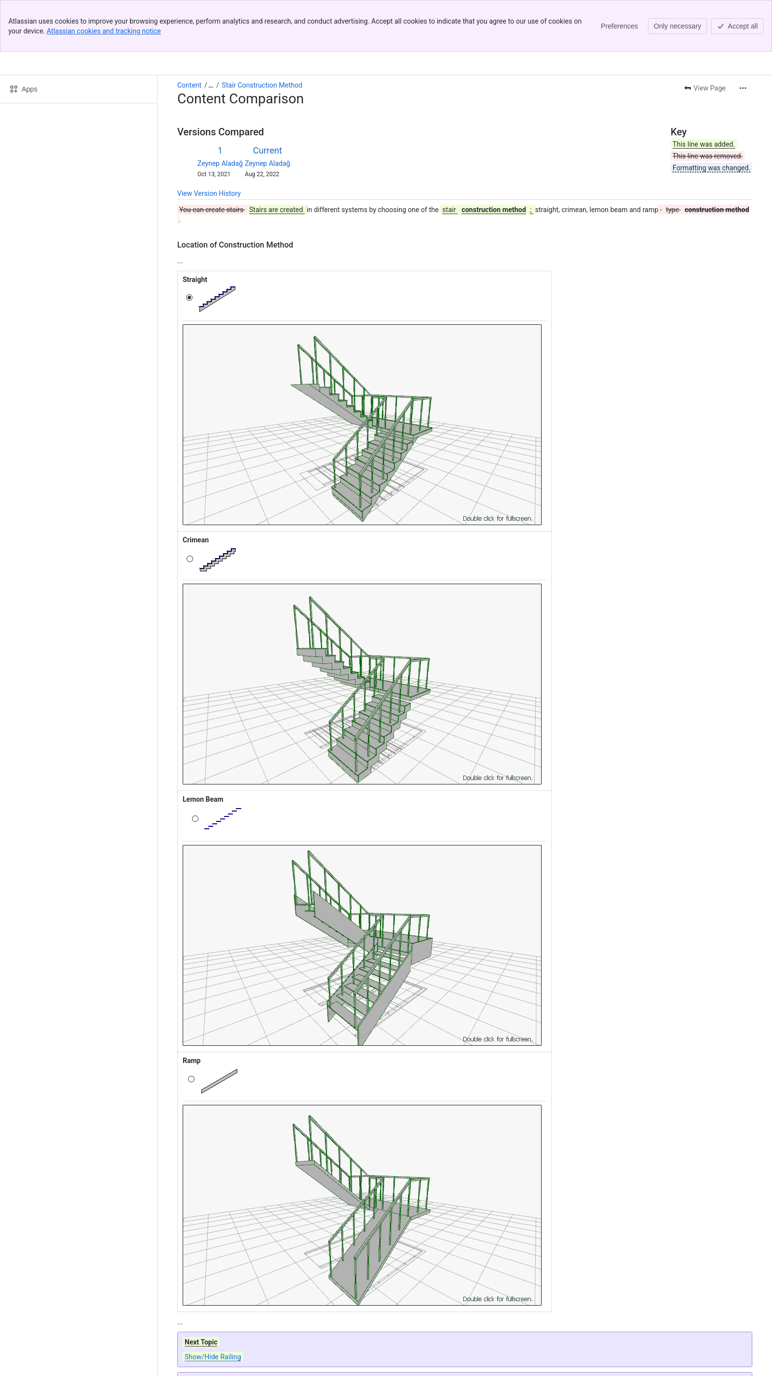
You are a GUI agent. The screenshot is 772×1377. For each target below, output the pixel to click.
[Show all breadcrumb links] (210, 33)
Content (189, 33)
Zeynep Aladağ (220, 112)
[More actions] (743, 36)
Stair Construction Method (262, 33)
